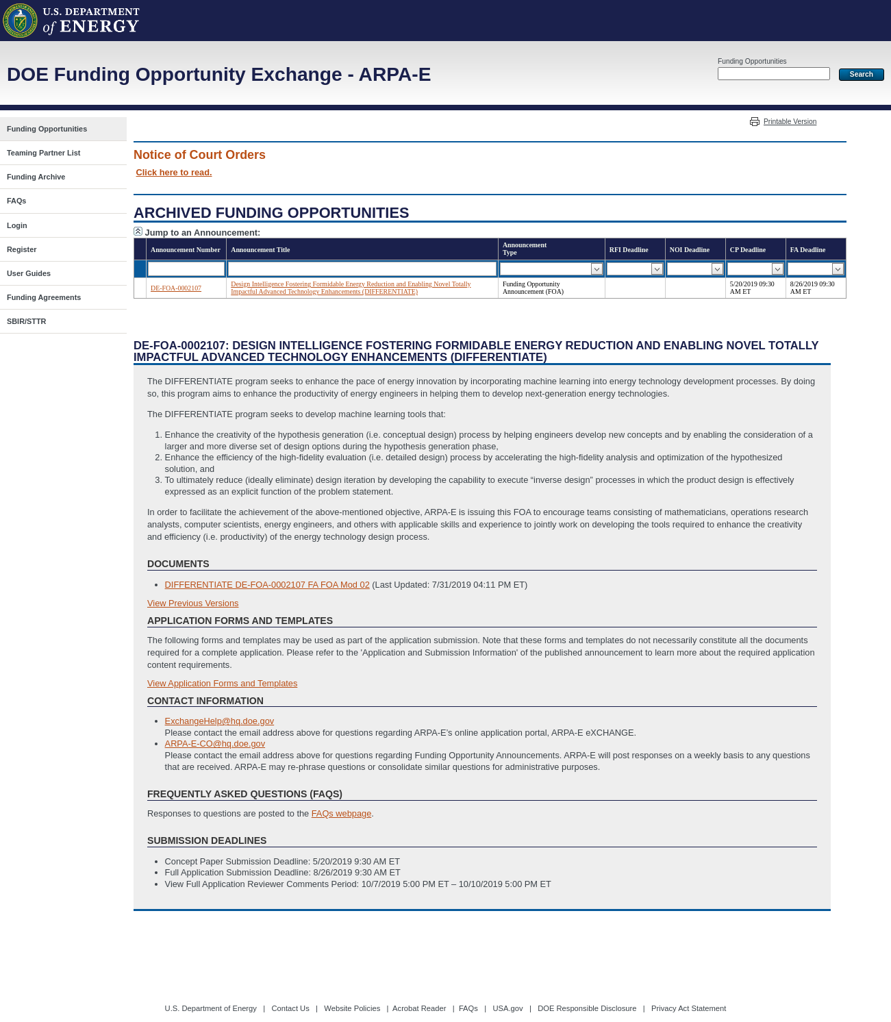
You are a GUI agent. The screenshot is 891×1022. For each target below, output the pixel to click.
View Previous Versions (193, 603)
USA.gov (507, 1008)
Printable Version (790, 121)
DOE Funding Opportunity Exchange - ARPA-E (219, 74)
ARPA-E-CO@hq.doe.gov (215, 743)
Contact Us (290, 1008)
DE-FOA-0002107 (176, 288)
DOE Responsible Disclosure (587, 1008)
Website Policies (352, 1008)
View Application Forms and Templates (222, 683)
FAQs (468, 1008)
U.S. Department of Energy (211, 1008)
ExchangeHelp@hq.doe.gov (220, 721)
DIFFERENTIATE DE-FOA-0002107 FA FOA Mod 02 (267, 584)
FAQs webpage (342, 813)
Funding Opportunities (752, 61)
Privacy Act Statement (688, 1008)
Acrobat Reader (419, 1008)
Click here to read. (174, 172)
